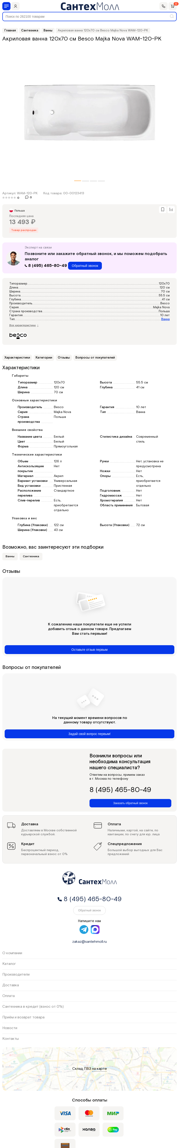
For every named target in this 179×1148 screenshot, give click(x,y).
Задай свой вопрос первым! (90, 734)
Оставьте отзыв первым (89, 649)
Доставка (10, 985)
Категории (44, 358)
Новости (9, 1028)
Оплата (8, 996)
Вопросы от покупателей (95, 358)
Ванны (10, 556)
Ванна (165, 319)
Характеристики (17, 358)
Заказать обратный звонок (130, 803)
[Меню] (6, 6)
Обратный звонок (85, 266)
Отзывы (64, 358)
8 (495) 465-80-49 (46, 265)
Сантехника (31, 556)
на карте (99, 1069)
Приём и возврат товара (23, 1017)
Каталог (9, 963)
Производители (16, 974)
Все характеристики (24, 325)
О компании (12, 953)
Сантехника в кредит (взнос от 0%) (33, 1006)
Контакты (10, 1038)
